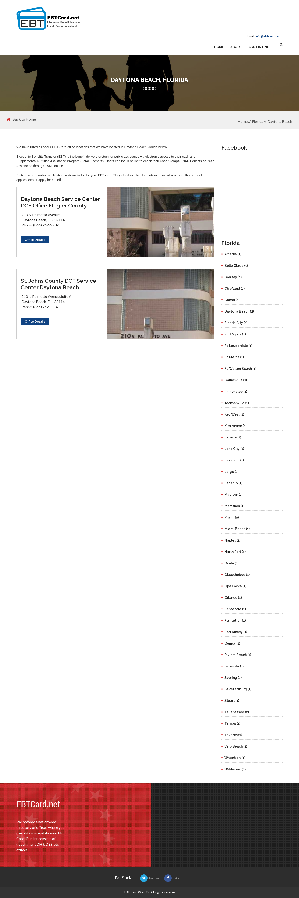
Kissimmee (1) (235, 426)
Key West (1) (234, 414)
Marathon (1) (234, 506)
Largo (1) (231, 471)
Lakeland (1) (234, 460)
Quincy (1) (232, 643)
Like (171, 878)
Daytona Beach (279, 121)
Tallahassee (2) (236, 712)
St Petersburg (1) (237, 689)
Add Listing (259, 47)
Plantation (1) (235, 620)
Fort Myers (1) (235, 334)
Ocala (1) (231, 563)
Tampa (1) (232, 723)
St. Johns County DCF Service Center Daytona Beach (58, 284)
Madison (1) (233, 494)
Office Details (35, 240)
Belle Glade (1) (236, 265)
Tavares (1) (233, 735)
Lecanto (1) (233, 483)
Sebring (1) (233, 677)
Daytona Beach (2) (239, 311)
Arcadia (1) (232, 254)
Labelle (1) (232, 437)
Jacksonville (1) (236, 403)
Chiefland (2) (234, 288)
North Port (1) (235, 551)
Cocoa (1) (231, 300)
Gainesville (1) (235, 380)
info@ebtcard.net (267, 36)
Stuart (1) (231, 700)
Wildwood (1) (235, 769)
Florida (257, 121)
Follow (149, 878)
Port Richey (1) (235, 632)
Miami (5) (231, 517)
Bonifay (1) (233, 277)
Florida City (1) (235, 322)
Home (219, 47)
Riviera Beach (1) (237, 654)
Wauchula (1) (234, 757)
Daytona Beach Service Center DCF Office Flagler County (60, 202)
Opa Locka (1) (235, 586)
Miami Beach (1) (237, 529)
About (236, 47)
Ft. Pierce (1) (234, 357)
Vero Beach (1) (235, 746)
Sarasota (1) (234, 666)
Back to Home (21, 119)
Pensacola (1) (235, 609)
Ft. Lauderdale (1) (238, 345)
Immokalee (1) (235, 391)
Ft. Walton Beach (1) (240, 368)
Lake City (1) (234, 448)
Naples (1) (232, 540)
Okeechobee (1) (237, 574)
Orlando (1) (233, 597)
